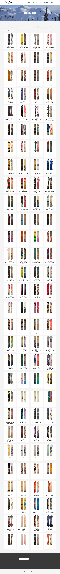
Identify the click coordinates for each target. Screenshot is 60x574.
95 (48, 153)
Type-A (50, 528)
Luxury (24, 404)
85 (8, 190)
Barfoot (37, 64)
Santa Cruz (11, 475)
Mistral (11, 421)
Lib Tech (50, 332)
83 (48, 172)
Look (50, 385)
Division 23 (24, 226)
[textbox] (24, 559)
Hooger (24, 261)
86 (8, 83)
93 (21, 226)
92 (8, 46)
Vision (11, 546)
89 (48, 64)
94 (8, 118)
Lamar (24, 332)
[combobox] (9, 30)
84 (48, 101)
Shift (50, 475)
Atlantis (37, 46)
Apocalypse (24, 46)
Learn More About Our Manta (7, 565)
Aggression (11, 46)
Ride (11, 457)
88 (8, 64)
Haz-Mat (10, 261)
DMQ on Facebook (33, 563)
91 (21, 46)
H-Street (50, 244)
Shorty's (10, 494)
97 (34, 46)
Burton (11, 101)
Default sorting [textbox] (7, 30)
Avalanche (50, 46)
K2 (11, 296)
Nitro (24, 439)
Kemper (50, 314)
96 (48, 226)
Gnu (37, 226)
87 (48, 83)
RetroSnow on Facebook (34, 558)
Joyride (50, 261)
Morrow (24, 421)
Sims (37, 494)
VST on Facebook (33, 559)
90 (47, 46)
